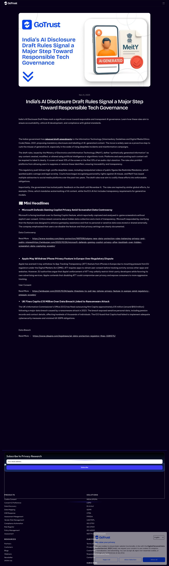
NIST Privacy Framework (111, 506)
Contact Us (147, 513)
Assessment (74, 509)
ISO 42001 (110, 498)
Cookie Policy (148, 504)
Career (97, 3)
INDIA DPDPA (111, 466)
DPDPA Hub (147, 487)
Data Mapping (75, 478)
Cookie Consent (75, 466)
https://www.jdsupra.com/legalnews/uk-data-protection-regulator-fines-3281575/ (74, 336)
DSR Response (75, 482)
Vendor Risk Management (74, 492)
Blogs (145, 473)
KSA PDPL (110, 501)
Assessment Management (74, 486)
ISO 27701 (110, 491)
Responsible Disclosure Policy (149, 509)
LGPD (109, 469)
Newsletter (147, 480)
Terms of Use (147, 497)
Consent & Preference (74, 470)
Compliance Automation (74, 497)
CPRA (109, 480)
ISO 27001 (110, 494)
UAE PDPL (110, 487)
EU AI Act (110, 473)
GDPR (109, 476)
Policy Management (77, 505)
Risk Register (74, 502)
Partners (146, 466)
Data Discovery (75, 475)
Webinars (146, 476)
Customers (147, 469)
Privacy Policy (148, 501)
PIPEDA (109, 483)
